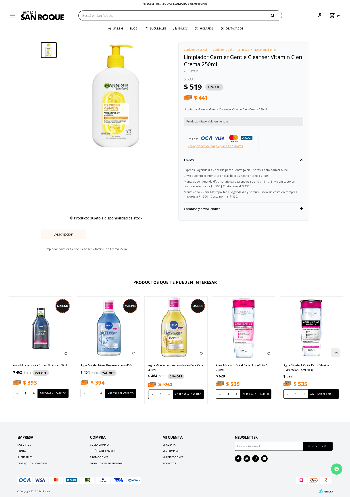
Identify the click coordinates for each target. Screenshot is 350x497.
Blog (134, 28)
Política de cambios (103, 451)
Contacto (24, 451)
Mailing (117, 28)
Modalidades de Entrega (106, 463)
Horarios (206, 28)
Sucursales (158, 28)
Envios (183, 28)
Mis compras (170, 451)
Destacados (234, 28)
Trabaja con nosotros (32, 463)
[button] (276, 15)
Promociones (99, 457)
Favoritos (169, 463)
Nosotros (24, 444)
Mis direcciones (172, 457)
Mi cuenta (168, 444)
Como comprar (100, 444)
